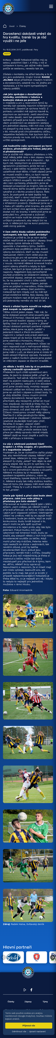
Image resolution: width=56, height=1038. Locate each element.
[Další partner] (52, 957)
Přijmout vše (28, 1025)
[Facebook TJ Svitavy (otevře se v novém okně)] (31, 990)
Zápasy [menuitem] (28, 1002)
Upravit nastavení (37, 1031)
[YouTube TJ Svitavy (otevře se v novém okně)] (25, 990)
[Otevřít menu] (51, 6)
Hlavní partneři (17, 947)
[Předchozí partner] (3, 957)
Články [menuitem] (11, 1002)
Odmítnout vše (19, 1031)
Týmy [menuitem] (45, 1002)
